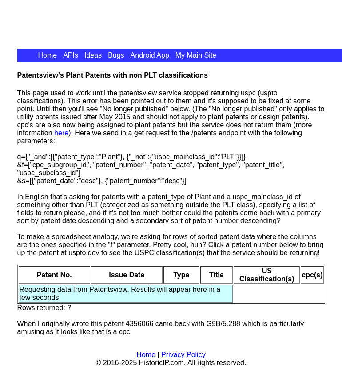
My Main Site (195, 55)
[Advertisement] (179, 20)
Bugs (116, 55)
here (61, 133)
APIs (70, 55)
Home (47, 55)
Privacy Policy (183, 354)
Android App (150, 55)
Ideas (93, 55)
